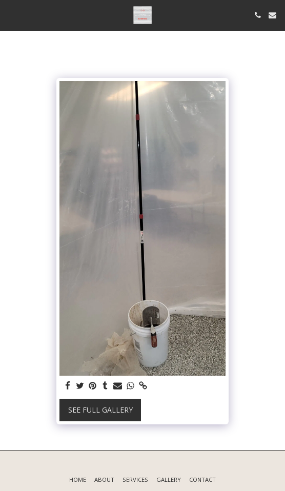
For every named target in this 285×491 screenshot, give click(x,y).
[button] (11, 14)
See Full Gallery (100, 410)
